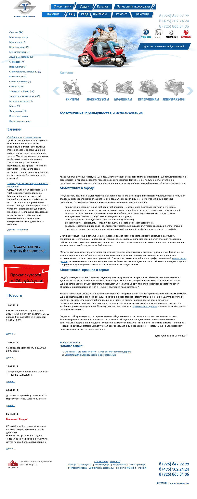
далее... (10, 333)
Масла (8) (14, 106)
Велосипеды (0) (17, 76)
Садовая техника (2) (20, 81)
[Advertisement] (123, 145)
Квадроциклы (120, 464)
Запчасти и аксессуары (101, 467)
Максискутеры (102, 464)
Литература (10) (18, 111)
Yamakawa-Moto (26, 9)
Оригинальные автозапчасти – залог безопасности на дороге (98, 351)
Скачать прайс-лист (19, 120)
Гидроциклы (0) (17, 66)
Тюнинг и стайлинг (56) (21, 91)
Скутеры (73, 464)
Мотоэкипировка (77, 467)
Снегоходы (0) (17, 61)
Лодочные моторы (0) (21, 56)
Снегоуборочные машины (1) (25, 71)
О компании (101, 461)
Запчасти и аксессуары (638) (24, 96)
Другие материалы (17, 229)
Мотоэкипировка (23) (21, 101)
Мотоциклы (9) (17, 41)
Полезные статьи (18, 116)
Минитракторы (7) (19, 51)
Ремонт (142, 467)
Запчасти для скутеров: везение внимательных (90, 354)
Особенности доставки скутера (24, 137)
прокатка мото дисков (145, 306)
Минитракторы (138, 464)
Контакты (115, 461)
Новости (14, 295)
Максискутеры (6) (19, 37)
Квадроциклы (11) (19, 46)
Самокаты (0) (16, 86)
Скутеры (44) (16, 32)
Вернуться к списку (70, 342)
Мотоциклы (85, 464)
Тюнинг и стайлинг (126, 467)
